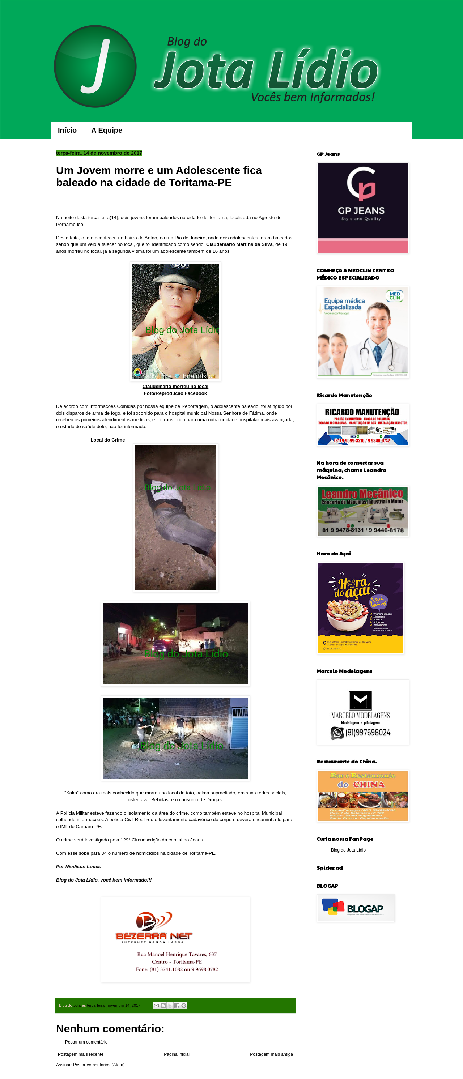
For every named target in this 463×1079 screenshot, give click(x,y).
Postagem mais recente (80, 1054)
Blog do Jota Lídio (348, 850)
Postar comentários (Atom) (99, 1064)
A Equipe (106, 130)
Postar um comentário (86, 1042)
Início (67, 130)
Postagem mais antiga (271, 1054)
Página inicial (177, 1054)
